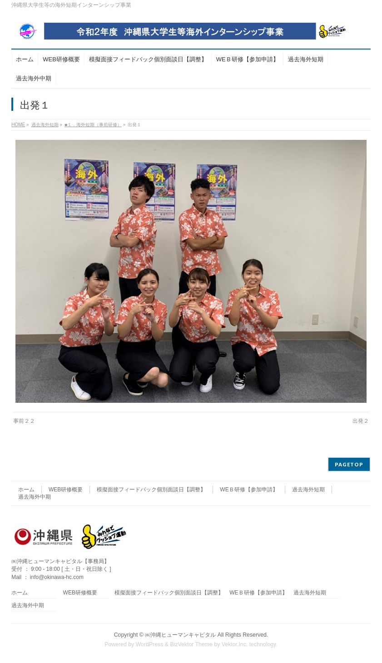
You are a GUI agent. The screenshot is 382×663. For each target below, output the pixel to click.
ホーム (26, 489)
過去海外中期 (34, 497)
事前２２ (24, 421)
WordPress (150, 644)
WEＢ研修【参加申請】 (249, 489)
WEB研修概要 (66, 489)
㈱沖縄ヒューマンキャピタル (180, 635)
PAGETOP (349, 464)
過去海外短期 (308, 489)
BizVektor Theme (191, 644)
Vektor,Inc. (235, 644)
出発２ (360, 421)
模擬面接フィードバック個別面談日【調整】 (151, 489)
